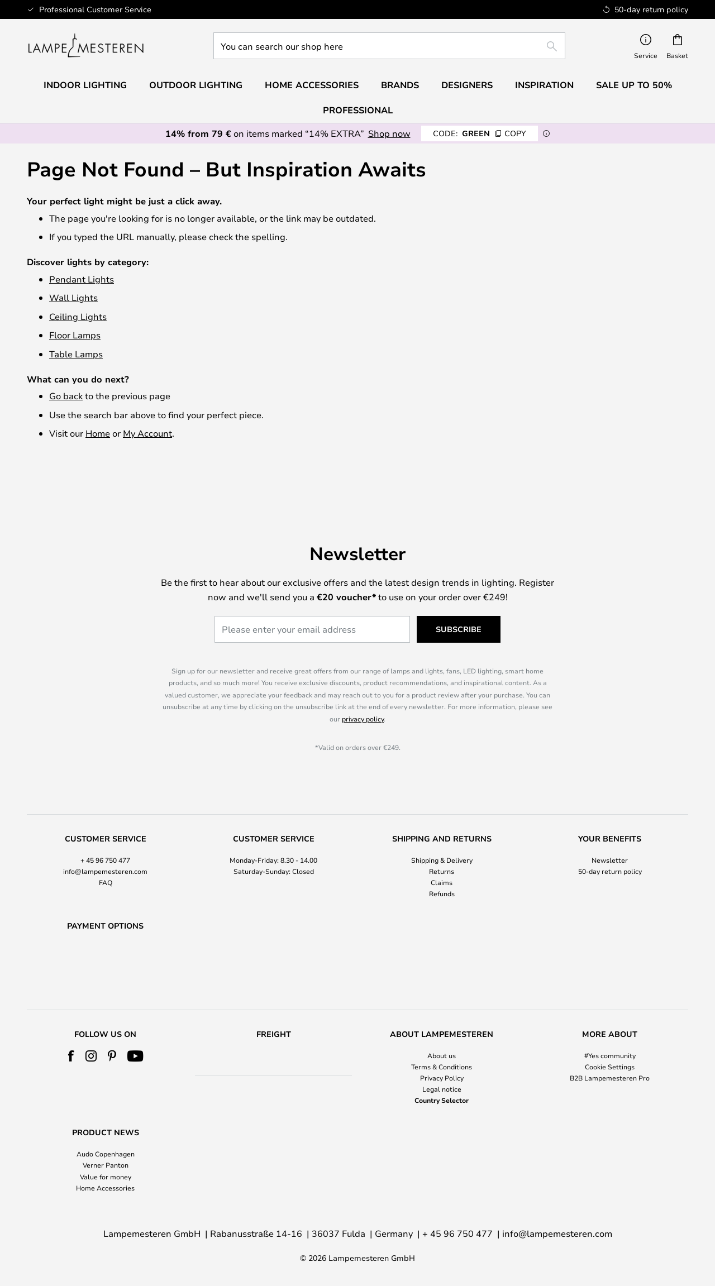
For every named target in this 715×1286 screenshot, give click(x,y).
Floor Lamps (75, 335)
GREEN (479, 133)
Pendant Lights (81, 279)
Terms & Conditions (441, 1066)
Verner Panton (105, 1165)
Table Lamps (76, 354)
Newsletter (610, 830)
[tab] (105, 838)
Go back (66, 395)
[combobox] (389, 46)
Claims (441, 853)
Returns (441, 842)
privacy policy (363, 690)
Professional (358, 110)
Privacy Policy (442, 1077)
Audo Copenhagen (106, 1154)
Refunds (442, 864)
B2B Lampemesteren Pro (610, 1077)
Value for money (105, 1176)
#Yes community (610, 1055)
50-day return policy (610, 842)
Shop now (389, 133)
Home (97, 433)
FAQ (105, 853)
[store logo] (86, 45)
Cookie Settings (610, 1066)
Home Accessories (105, 1187)
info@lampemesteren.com (105, 842)
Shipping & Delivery (442, 830)
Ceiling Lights (78, 316)
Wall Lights (73, 297)
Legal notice (441, 1089)
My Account (147, 433)
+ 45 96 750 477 (105, 830)
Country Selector (441, 1100)
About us (441, 1055)
